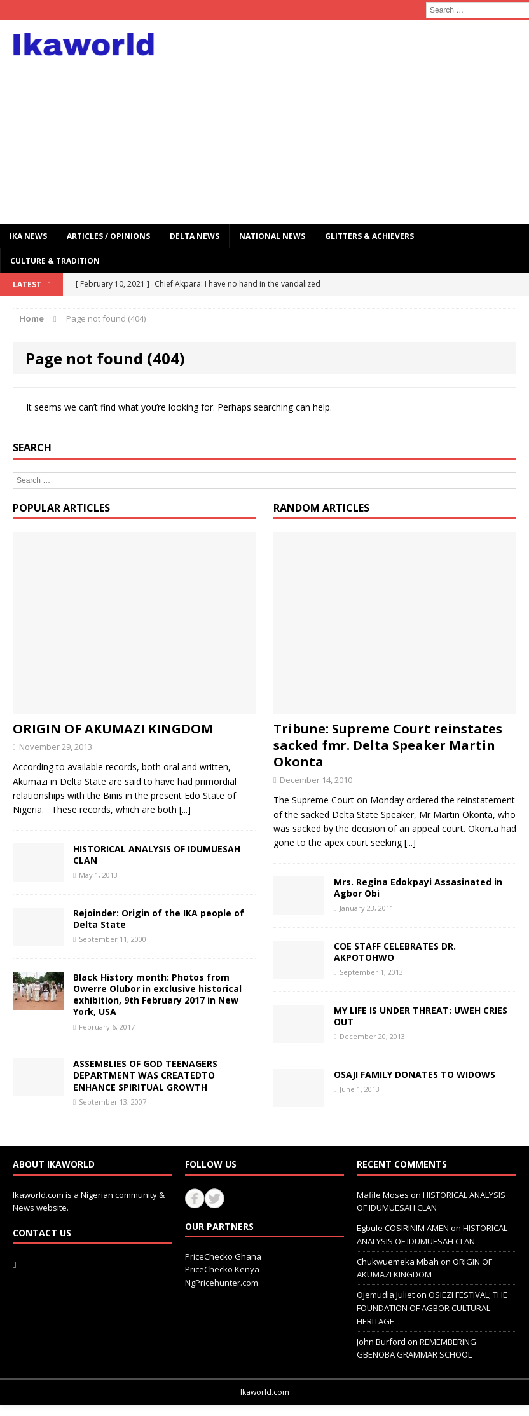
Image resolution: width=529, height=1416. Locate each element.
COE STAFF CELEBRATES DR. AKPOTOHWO (395, 951)
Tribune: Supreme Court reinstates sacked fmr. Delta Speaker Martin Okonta (387, 745)
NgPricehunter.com (221, 1282)
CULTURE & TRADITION (55, 260)
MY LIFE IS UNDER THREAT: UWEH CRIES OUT (420, 1016)
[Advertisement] (357, 122)
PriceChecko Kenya (222, 1269)
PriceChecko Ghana (223, 1256)
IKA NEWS (28, 236)
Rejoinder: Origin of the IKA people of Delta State (158, 918)
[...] (185, 809)
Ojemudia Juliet (386, 1294)
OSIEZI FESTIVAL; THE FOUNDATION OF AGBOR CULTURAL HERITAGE (432, 1308)
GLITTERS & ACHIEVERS (369, 236)
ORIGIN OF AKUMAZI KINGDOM (113, 728)
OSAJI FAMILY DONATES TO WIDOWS (414, 1074)
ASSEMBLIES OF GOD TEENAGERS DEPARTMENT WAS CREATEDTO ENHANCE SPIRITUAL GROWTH (145, 1075)
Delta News (194, 236)
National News (272, 236)
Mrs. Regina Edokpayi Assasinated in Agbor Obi (418, 887)
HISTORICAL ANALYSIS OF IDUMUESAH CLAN (156, 854)
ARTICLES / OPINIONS (108, 236)
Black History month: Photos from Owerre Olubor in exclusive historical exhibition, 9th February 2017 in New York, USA (157, 994)
